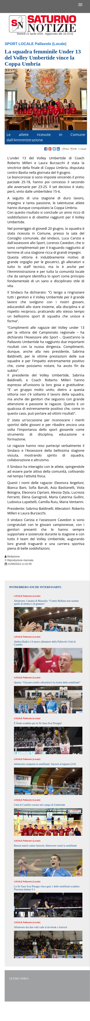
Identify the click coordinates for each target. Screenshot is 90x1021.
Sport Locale (19, 44)
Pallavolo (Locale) (50, 44)
